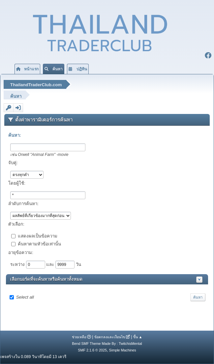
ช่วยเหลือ (79, 337)
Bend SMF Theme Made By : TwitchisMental (107, 344)
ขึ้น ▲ (137, 337)
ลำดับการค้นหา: (23, 203)
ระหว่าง (18, 264)
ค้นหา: (14, 135)
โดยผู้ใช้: (16, 183)
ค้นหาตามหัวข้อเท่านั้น (39, 243)
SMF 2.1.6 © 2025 (92, 350)
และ (50, 264)
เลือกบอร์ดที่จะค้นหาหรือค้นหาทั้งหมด (46, 279)
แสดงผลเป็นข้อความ (37, 235)
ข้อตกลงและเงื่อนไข (109, 337)
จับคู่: (13, 162)
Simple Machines (122, 350)
